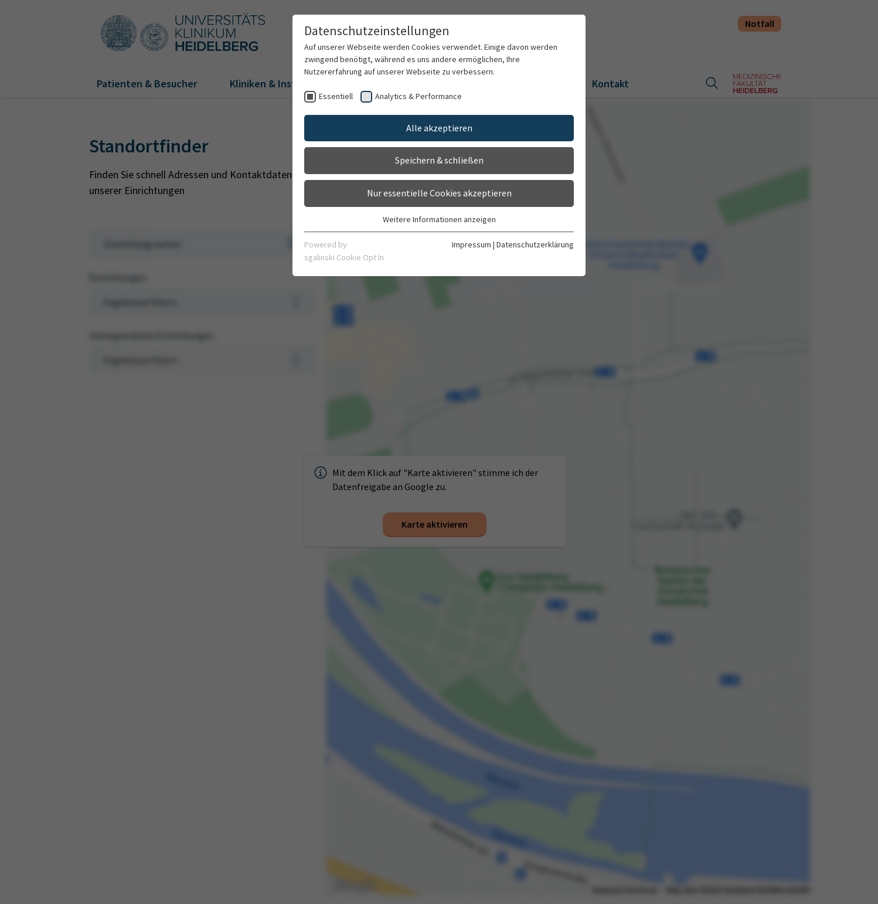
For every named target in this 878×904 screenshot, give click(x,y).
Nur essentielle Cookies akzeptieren (439, 193)
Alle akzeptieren (439, 128)
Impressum (471, 244)
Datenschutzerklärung (535, 244)
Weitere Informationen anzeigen (439, 219)
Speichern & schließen (439, 160)
